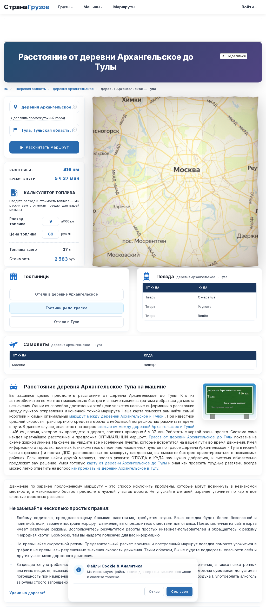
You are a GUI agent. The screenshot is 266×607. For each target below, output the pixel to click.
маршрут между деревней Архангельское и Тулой (117, 416)
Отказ (154, 591)
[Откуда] (44, 107)
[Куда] (44, 130)
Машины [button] (93, 6)
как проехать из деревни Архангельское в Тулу (114, 468)
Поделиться (234, 56)
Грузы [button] (65, 6)
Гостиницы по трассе (67, 308)
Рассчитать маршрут (44, 147)
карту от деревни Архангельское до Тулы (127, 463)
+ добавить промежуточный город (37, 118)
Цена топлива (22, 234)
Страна (26, 7)
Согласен (179, 591)
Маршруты (124, 6)
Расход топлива (17, 221)
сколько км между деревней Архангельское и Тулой (145, 426)
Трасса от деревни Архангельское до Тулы (190, 437)
